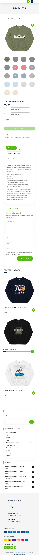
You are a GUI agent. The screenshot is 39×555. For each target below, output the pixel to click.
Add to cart (19, 128)
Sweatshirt (11, 19)
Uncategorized (10, 453)
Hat (7, 435)
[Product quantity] (6, 122)
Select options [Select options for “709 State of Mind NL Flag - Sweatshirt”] (33, 310)
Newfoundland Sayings (12, 443)
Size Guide (6, 119)
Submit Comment (25, 258)
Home (5, 19)
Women (8, 455)
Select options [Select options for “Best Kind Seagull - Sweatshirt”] (33, 393)
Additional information (14, 153)
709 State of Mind (11, 432)
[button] (32, 25)
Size (5, 113)
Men (7, 440)
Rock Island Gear (16, 137)
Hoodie (8, 437)
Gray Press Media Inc (20, 553)
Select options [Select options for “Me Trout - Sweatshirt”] (32, 351)
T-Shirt (8, 450)
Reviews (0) (11, 159)
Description (11, 148)
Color (5, 108)
